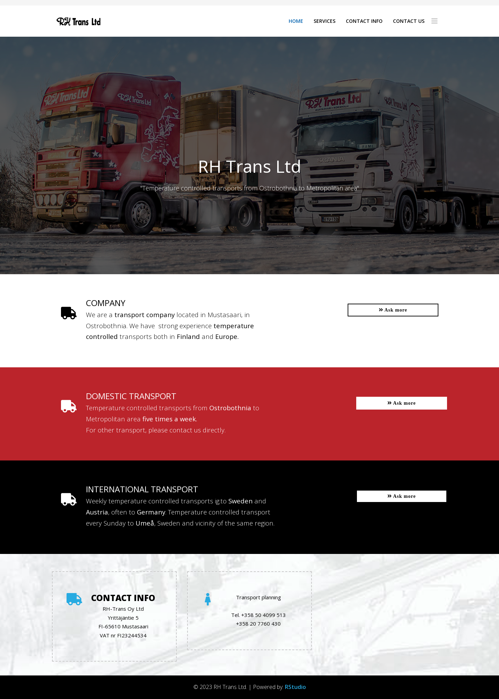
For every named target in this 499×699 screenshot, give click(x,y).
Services (324, 21)
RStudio (295, 687)
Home (296, 21)
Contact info (364, 21)
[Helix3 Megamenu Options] (434, 21)
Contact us (408, 21)
